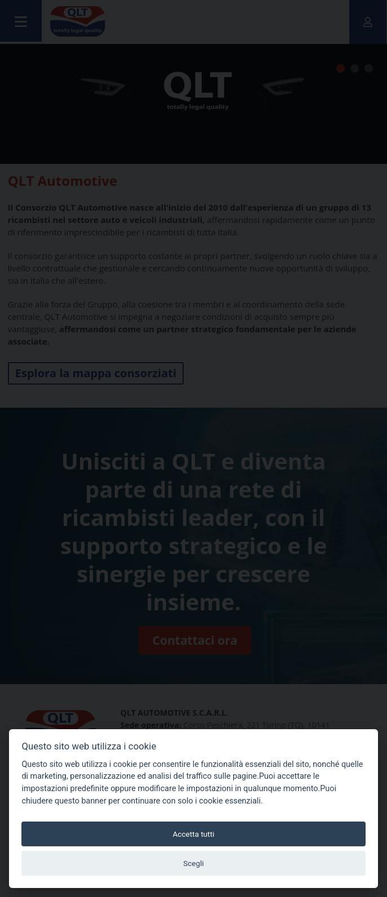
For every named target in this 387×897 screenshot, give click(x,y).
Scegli (193, 863)
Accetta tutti (193, 833)
